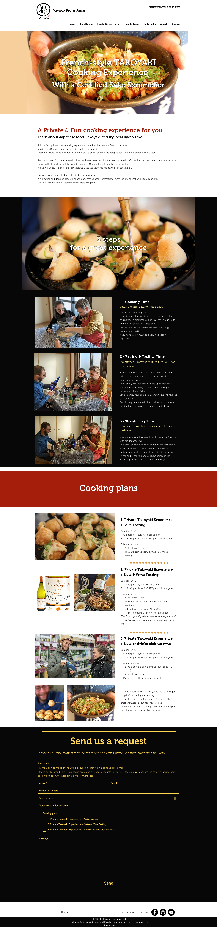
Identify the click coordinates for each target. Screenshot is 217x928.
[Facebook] (154, 912)
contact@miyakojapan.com (134, 912)
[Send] (108, 883)
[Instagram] (163, 912)
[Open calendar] (175, 798)
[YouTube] (171, 912)
